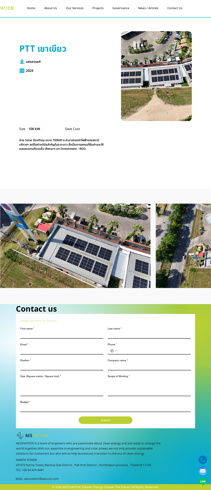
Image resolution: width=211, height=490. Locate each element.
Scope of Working (119, 376)
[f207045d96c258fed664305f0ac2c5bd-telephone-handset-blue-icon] (202, 459)
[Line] (202, 481)
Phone (112, 344)
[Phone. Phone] (153, 351)
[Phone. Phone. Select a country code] (113, 351)
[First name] (60, 335)
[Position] (60, 366)
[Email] (60, 351)
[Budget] (104, 408)
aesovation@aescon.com (41, 479)
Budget (25, 402)
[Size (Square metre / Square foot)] (61, 387)
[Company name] (148, 366)
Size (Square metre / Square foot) (40, 376)
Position (25, 360)
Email (24, 344)
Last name (115, 328)
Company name (118, 360)
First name (27, 328)
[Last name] (148, 335)
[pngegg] (202, 470)
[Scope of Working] (149, 387)
